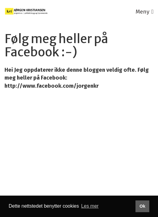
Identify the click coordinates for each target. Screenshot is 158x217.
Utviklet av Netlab (26, 120)
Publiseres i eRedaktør (81, 120)
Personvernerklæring (78, 112)
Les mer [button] (90, 206)
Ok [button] (142, 206)
